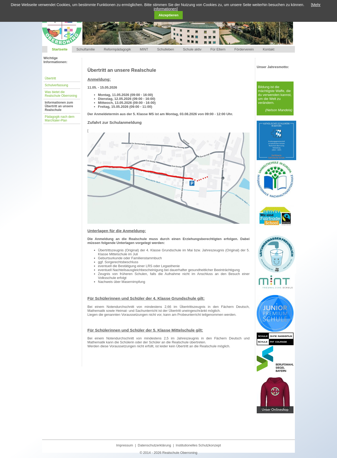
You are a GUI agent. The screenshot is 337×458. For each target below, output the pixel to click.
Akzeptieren (168, 15)
